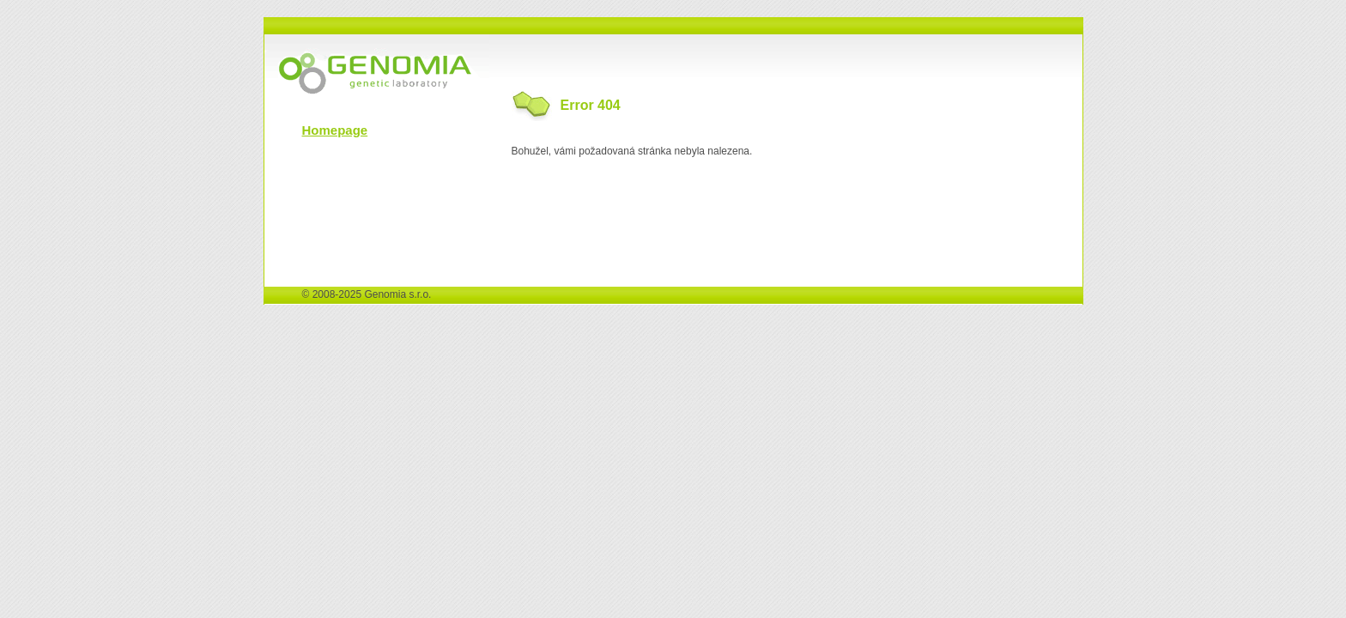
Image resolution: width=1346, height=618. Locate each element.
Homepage (335, 130)
